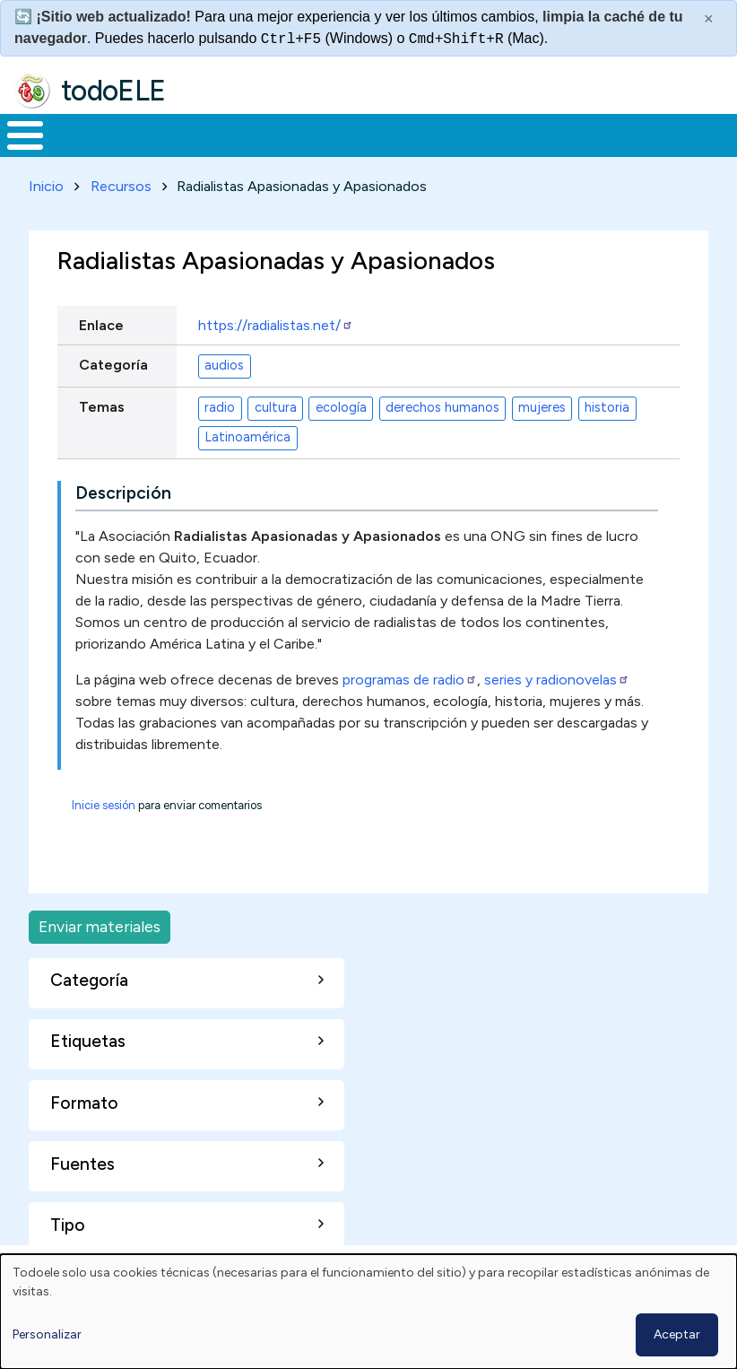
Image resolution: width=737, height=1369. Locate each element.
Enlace (101, 339)
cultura (276, 422)
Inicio (15, 143)
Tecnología (518, 142)
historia (607, 422)
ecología (341, 422)
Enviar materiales (99, 941)
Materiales (86, 142)
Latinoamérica (247, 452)
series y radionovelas (556, 694)
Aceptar (677, 1334)
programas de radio (409, 694)
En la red (396, 142)
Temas (102, 421)
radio (219, 422)
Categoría (113, 379)
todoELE (113, 90)
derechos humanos (442, 422)
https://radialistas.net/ (275, 339)
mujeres (542, 422)
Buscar (718, 134)
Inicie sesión (103, 820)
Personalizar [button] (47, 1334)
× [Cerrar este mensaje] (709, 19)
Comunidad (638, 142)
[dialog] (368, 1311)
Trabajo (309, 142)
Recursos (121, 201)
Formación (202, 142)
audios (224, 380)
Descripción (123, 508)
